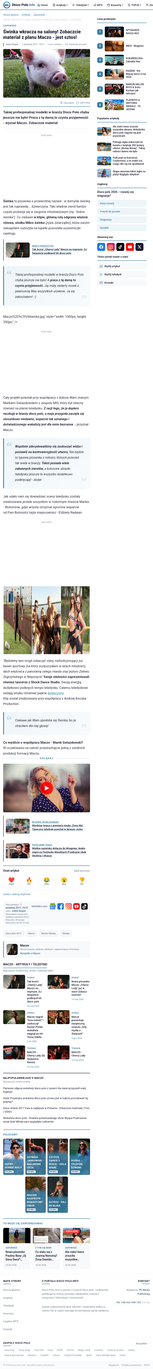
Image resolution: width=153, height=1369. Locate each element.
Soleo (123, 1355)
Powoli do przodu (110, 211)
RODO (147, 1365)
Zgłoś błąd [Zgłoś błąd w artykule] (83, 102)
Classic (56, 1355)
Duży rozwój (107, 203)
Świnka (66, 933)
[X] (139, 247)
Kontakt (106, 282)
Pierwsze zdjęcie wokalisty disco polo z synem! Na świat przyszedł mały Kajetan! (44, 1090)
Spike (89, 1355)
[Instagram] (68, 906)
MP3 (97, 5)
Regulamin (114, 1365)
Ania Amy (9, 1350)
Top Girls (39, 1350)
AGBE (60, 1350)
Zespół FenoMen (73, 1355)
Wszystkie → (143, 1343)
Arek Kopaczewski (14, 1355)
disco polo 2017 (14, 933)
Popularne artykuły (108, 118)
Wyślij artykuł (110, 266)
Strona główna (11, 14)
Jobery (131, 1350)
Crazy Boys (24, 1350)
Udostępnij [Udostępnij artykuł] (67, 102)
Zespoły (7, 1329)
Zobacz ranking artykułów (16, 894)
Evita (50, 1350)
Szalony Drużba (115, 1350)
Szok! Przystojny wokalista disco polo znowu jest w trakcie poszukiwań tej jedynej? (45, 1100)
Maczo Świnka (49, 933)
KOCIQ (70, 1350)
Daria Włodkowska (106, 1355)
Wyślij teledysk (111, 274)
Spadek (104, 227)
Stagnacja (106, 219)
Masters (32, 1355)
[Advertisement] (46, 165)
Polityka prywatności (132, 1365)
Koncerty (115, 5)
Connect (98, 1350)
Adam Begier (12, 44)
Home (42, 5)
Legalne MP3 (10, 1321)
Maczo (31, 933)
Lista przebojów (106, 18)
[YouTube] (76, 906)
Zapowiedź (39, 14)
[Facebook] (60, 906)
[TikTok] (84, 906)
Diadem (44, 1355)
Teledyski (80, 5)
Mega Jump (84, 1350)
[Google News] (52, 906)
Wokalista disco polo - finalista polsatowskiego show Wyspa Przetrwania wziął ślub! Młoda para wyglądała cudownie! (44, 1120)
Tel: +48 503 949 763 (133, 1302)
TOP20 (134, 5)
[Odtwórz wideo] (46, 788)
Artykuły (60, 5)
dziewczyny (56, 693)
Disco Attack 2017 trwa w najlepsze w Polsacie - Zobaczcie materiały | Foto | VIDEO (46, 1110)
